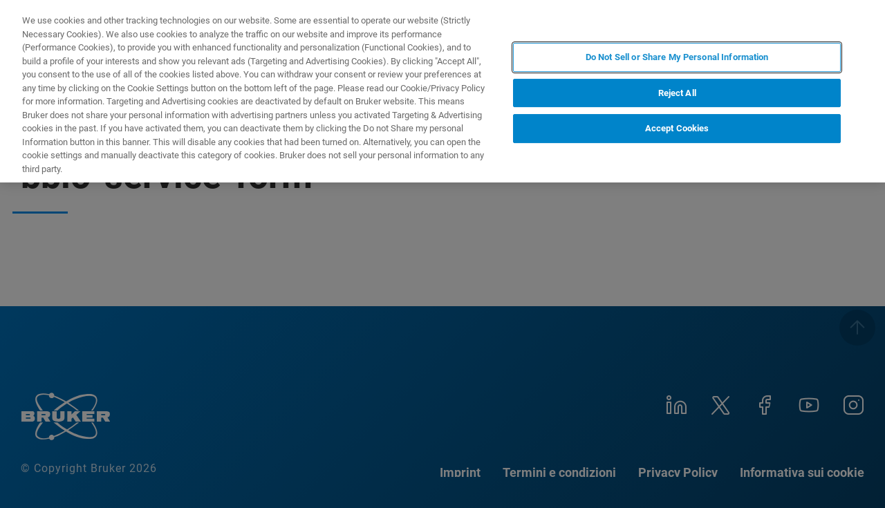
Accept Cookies (677, 128)
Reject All (677, 93)
